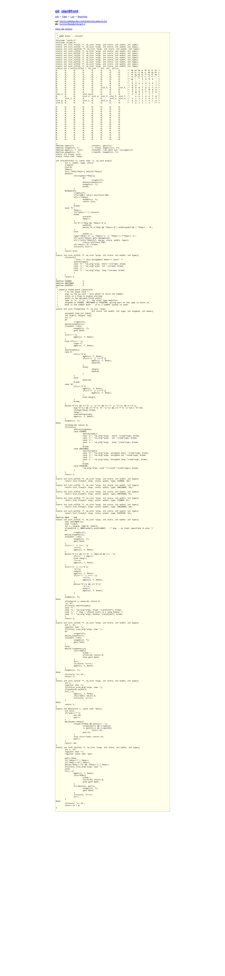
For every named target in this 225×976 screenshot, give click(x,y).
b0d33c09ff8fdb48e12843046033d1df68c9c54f (83, 21)
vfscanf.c (80, 24)
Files (64, 16)
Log (72, 16)
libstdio (71, 24)
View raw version (63, 29)
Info (57, 16)
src (65, 24)
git (57, 11)
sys (62, 24)
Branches (82, 16)
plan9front (69, 11)
